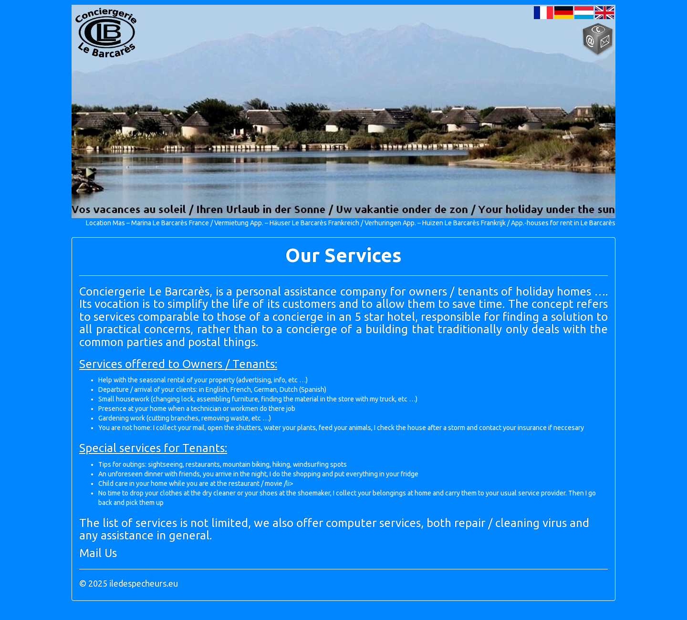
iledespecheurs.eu (143, 583)
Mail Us (98, 552)
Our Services (343, 255)
